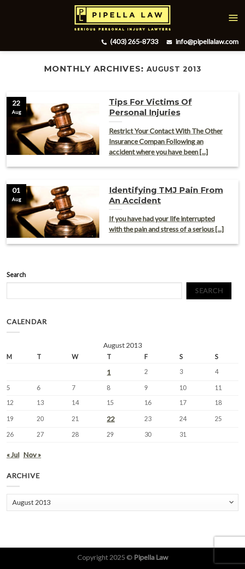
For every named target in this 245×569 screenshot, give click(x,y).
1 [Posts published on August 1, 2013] (109, 372)
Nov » (32, 454)
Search (16, 274)
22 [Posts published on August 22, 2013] (111, 419)
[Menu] (233, 17)
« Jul (13, 454)
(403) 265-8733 (128, 41)
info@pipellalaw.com (201, 41)
